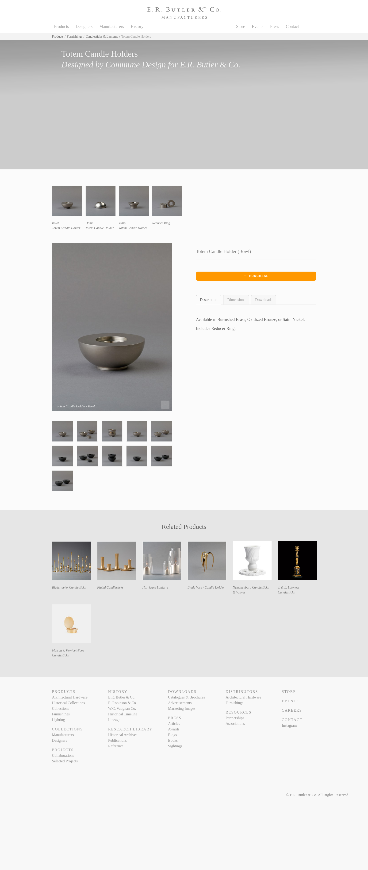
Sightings (175, 746)
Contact (292, 26)
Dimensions (236, 300)
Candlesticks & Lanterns (101, 36)
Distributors (242, 692)
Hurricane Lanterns (155, 587)
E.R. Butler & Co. (210, 64)
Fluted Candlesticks (110, 587)
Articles (174, 724)
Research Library (130, 729)
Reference (115, 746)
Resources (238, 712)
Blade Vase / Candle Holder (206, 587)
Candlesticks (286, 592)
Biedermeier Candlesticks (69, 587)
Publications (117, 740)
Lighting (58, 720)
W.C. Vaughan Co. (122, 708)
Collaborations (63, 755)
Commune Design (135, 64)
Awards (173, 729)
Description (209, 300)
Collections (60, 708)
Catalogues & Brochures (186, 697)
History (137, 26)
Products (61, 26)
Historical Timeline (122, 714)
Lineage (114, 720)
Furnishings (74, 36)
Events (257, 26)
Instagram (289, 725)
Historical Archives (122, 735)
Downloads (263, 300)
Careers (292, 710)
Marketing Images (182, 708)
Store (240, 26)
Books (173, 740)
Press (274, 26)
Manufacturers (111, 26)
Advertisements (180, 703)
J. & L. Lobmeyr (288, 587)
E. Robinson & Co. (122, 703)
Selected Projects (65, 761)
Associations (235, 724)
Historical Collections (68, 703)
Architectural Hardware (70, 697)
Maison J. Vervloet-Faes (68, 650)
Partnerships (235, 718)
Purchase (256, 276)
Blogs (172, 735)
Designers (84, 26)
